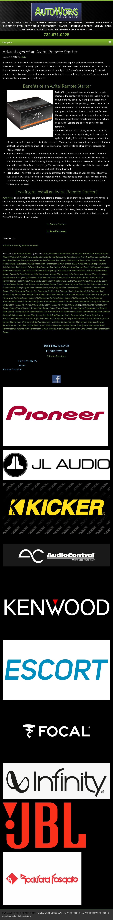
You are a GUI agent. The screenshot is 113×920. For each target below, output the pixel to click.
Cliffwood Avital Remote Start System (43, 267)
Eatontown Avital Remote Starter (83, 274)
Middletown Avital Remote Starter (87, 298)
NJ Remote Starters (56, 224)
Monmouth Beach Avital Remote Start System (23, 301)
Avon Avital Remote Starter (14, 260)
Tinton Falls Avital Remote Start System (69, 322)
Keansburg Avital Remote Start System (80, 284)
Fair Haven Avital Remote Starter (41, 277)
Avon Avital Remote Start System (95, 257)
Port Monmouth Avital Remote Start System (63, 311)
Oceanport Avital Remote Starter (28, 311)
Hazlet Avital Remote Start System (32, 280)
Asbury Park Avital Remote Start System (60, 253)
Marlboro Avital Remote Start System (92, 294)
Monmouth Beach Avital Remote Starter (61, 301)
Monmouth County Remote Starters (20, 245)
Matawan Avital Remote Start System (19, 298)
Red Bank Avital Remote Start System (25, 315)
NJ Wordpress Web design (94, 913)
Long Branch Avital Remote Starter (25, 294)
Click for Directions (56, 356)
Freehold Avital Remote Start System (73, 277)
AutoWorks (8, 197)
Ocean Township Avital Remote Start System (29, 308)
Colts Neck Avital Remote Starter (70, 270)
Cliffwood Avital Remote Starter (75, 267)
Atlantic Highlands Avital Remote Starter (62, 257)
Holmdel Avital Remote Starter (49, 284)
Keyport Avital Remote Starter (67, 287)
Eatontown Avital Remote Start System (51, 274)
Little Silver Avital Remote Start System (27, 291)
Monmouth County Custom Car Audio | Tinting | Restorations (56, 12)
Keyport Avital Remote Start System (37, 287)
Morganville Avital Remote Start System (32, 304)
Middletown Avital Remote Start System (53, 298)
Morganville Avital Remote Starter (65, 304)
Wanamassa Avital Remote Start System (70, 325)
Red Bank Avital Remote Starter (56, 315)
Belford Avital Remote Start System (82, 260)
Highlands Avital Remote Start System (90, 280)
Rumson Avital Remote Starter (16, 318)
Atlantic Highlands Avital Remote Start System (23, 257)
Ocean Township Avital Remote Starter (67, 308)
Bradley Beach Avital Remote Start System (45, 263)
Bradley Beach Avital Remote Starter (80, 263)
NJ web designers (72, 913)
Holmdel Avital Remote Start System (19, 284)
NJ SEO (58, 913)
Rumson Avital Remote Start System (87, 315)
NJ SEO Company (45, 913)
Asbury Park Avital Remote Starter (93, 253)
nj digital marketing (22, 916)
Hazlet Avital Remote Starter (59, 280)
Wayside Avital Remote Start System (32, 328)
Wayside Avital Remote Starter (62, 328)
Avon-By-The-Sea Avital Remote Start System (46, 260)
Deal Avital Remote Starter (21, 274)
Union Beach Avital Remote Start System (34, 325)
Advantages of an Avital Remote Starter (40, 51)
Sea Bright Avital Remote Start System (46, 318)
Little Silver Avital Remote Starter (59, 291)
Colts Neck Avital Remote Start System (38, 270)
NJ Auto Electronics (56, 231)
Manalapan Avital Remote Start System (58, 294)
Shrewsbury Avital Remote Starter (36, 322)
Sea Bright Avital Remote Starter (78, 318)
